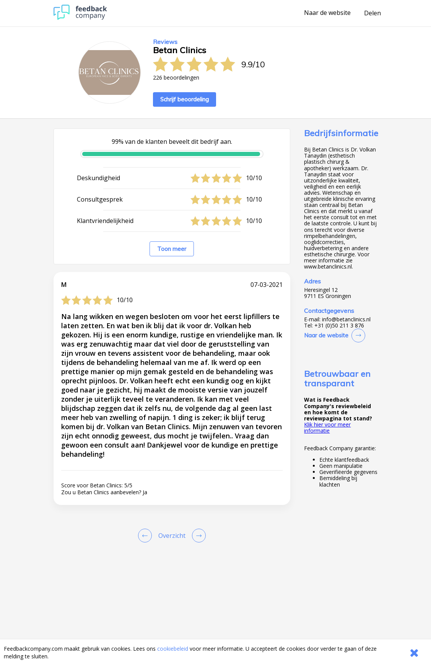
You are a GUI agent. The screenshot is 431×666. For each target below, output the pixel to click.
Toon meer (171, 248)
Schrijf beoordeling (184, 99)
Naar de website (327, 13)
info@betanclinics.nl (346, 319)
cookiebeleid (172, 648)
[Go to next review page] (197, 535)
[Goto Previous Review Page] (146, 535)
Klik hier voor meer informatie (327, 427)
